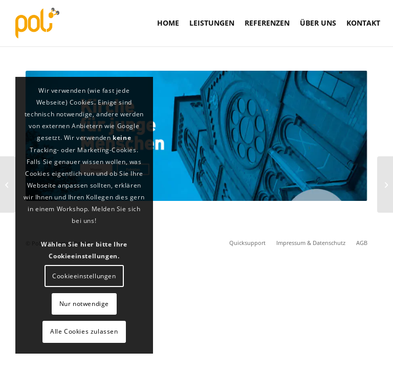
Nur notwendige (84, 303)
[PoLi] (37, 23)
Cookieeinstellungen (84, 276)
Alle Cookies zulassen (84, 331)
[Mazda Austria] (385, 184)
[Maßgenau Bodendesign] (8, 184)
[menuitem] (168, 23)
